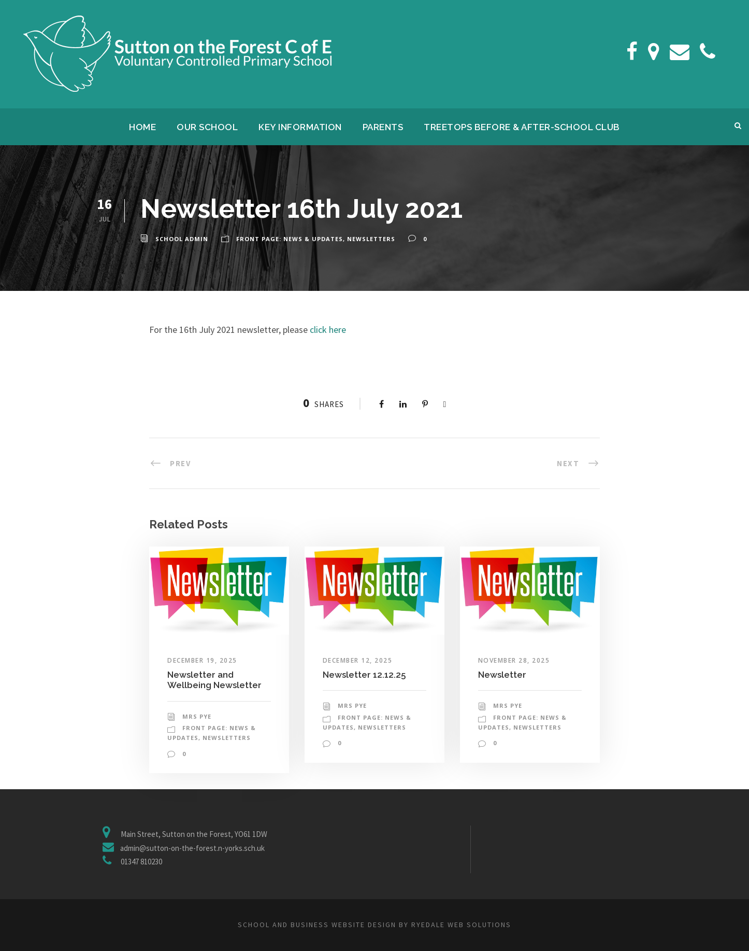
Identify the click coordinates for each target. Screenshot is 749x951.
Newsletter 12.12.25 (364, 674)
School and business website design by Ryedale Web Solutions (374, 924)
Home (142, 127)
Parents (383, 127)
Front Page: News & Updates (289, 239)
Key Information (300, 127)
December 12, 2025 (358, 660)
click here (328, 329)
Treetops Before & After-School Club (522, 127)
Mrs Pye (196, 716)
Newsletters (371, 239)
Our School (207, 127)
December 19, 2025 (202, 660)
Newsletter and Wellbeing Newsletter (214, 679)
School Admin (181, 239)
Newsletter (502, 674)
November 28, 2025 (514, 660)
